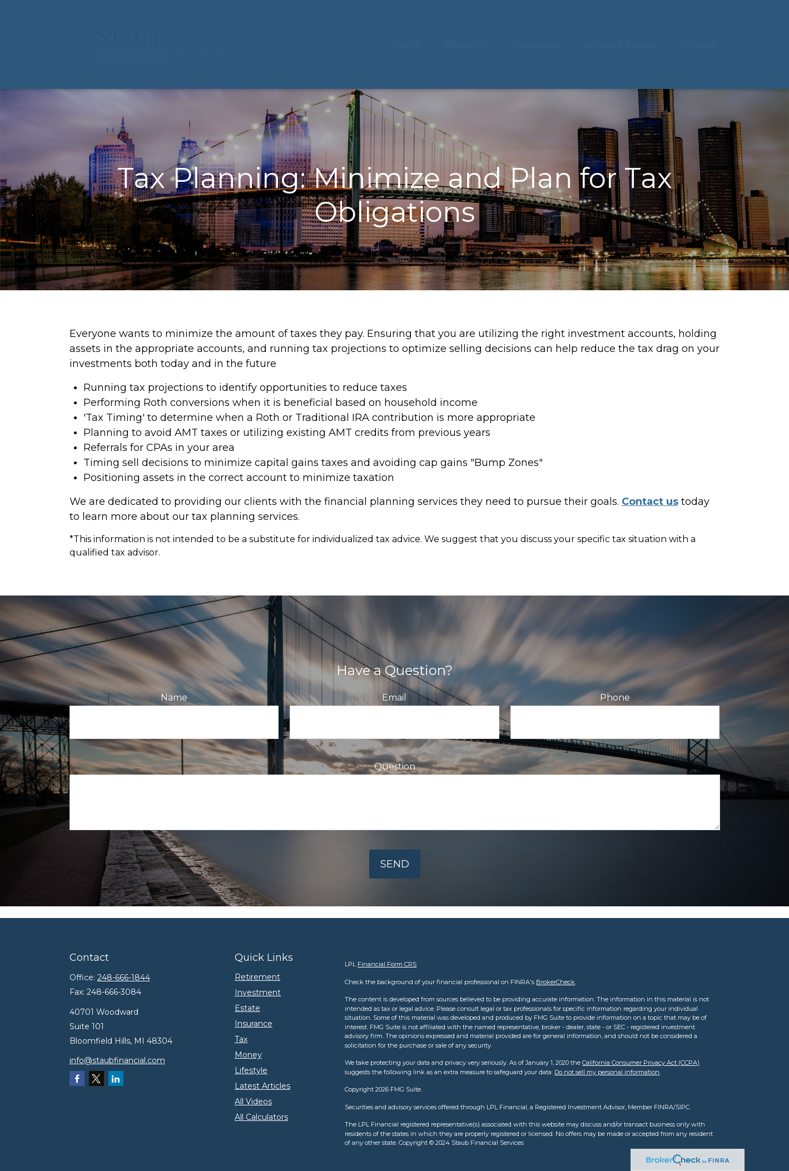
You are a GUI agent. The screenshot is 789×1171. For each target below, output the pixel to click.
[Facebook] (77, 1078)
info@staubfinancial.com (117, 1060)
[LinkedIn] (115, 1078)
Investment (258, 993)
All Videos (253, 1101)
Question (394, 766)
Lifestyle (251, 1070)
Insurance (253, 1024)
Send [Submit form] (394, 864)
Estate (247, 1008)
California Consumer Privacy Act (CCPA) (640, 1062)
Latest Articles (262, 1086)
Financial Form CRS (387, 964)
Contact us (650, 501)
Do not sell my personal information (606, 1072)
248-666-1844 (123, 977)
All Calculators (261, 1117)
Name (174, 697)
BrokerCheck (555, 982)
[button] (406, 44)
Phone (615, 697)
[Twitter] (96, 1078)
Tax (241, 1039)
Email (394, 697)
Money (248, 1055)
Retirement (257, 977)
